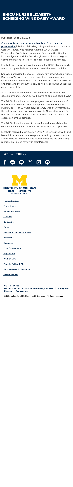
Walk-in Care (9, 259)
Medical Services (11, 201)
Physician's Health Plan (14, 264)
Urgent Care (9, 253)
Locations (7, 216)
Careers (6, 227)
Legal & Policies (11, 286)
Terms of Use (22, 291)
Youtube (21, 162)
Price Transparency (12, 248)
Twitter (30, 162)
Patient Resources (11, 211)
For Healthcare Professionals (16, 269)
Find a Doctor (9, 206)
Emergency (8, 243)
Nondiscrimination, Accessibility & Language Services (28, 288)
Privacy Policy (64, 288)
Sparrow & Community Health (17, 232)
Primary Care (9, 237)
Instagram (38, 162)
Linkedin (12, 162)
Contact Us (8, 222)
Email (47, 162)
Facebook (4, 162)
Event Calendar (10, 274)
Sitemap (8, 291)
